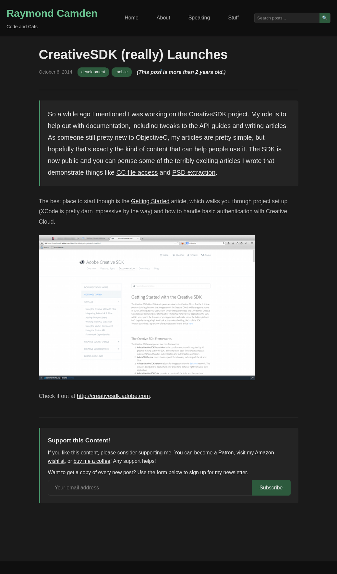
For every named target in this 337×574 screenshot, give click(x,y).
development (93, 71)
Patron (226, 452)
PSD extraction (193, 172)
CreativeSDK (207, 114)
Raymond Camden (52, 13)
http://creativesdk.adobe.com (113, 396)
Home (131, 17)
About (163, 17)
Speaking (199, 17)
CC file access (137, 172)
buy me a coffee (92, 461)
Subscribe (271, 487)
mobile (121, 71)
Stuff (233, 17)
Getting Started (150, 201)
